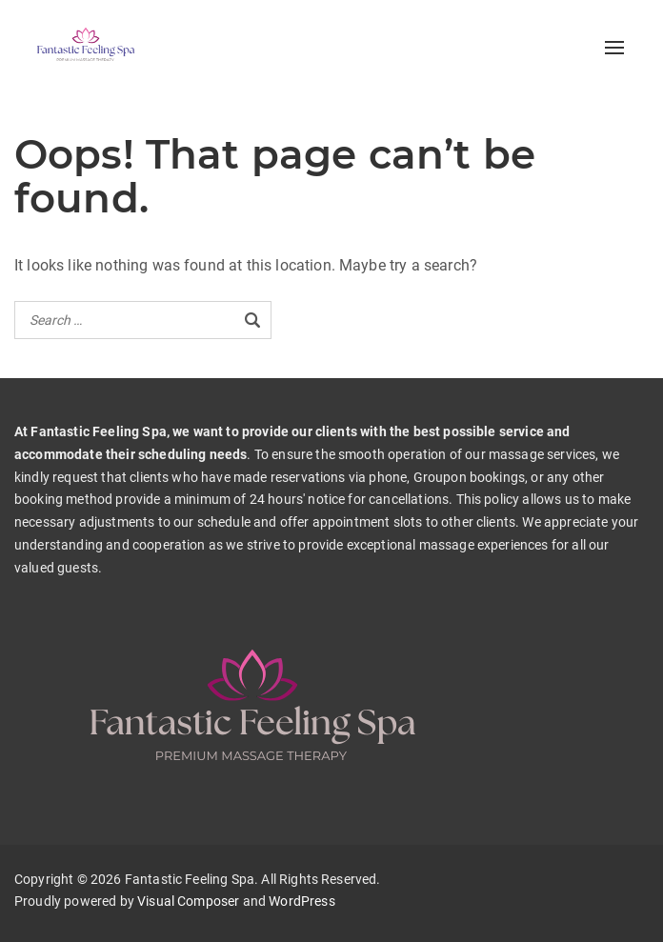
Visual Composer (188, 901)
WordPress (301, 901)
